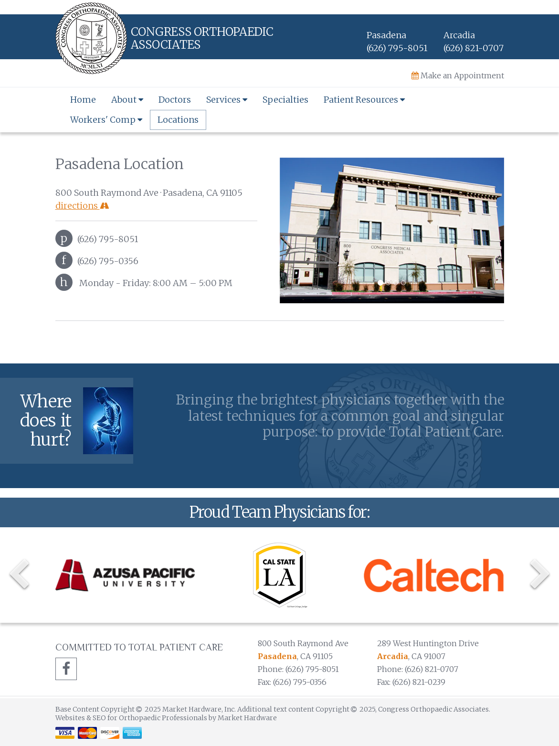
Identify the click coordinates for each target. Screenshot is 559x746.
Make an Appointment (457, 75)
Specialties (285, 99)
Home (83, 99)
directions (82, 205)
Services (226, 99)
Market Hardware (247, 718)
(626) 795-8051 (397, 48)
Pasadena (277, 656)
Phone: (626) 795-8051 (298, 669)
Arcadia (392, 656)
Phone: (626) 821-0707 (417, 669)
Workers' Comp (106, 119)
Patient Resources (364, 99)
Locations (178, 119)
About (127, 99)
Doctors (174, 99)
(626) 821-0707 (473, 48)
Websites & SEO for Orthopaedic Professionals (132, 718)
